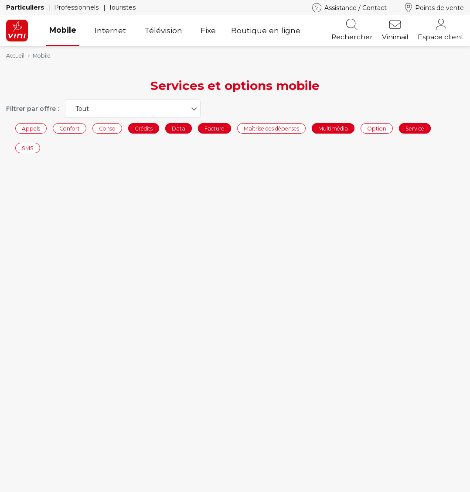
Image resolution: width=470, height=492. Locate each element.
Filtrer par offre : (32, 109)
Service (414, 128)
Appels (31, 128)
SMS (28, 148)
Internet (110, 30)
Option (376, 128)
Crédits (144, 128)
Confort (69, 128)
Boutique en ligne (265, 30)
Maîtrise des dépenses (271, 128)
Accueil (15, 55)
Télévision (163, 30)
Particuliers (26, 7)
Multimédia (333, 128)
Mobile (62, 29)
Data (178, 128)
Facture (214, 128)
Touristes (122, 7)
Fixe (208, 30)
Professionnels (77, 7)
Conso (107, 128)
